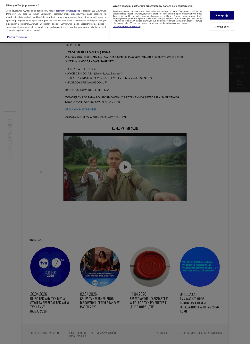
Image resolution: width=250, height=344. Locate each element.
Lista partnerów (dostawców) (127, 26)
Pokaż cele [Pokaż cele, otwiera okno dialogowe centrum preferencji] (222, 26)
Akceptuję (222, 15)
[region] (125, 21)
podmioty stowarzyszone (68, 11)
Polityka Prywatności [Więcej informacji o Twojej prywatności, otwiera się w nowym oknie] (17, 37)
